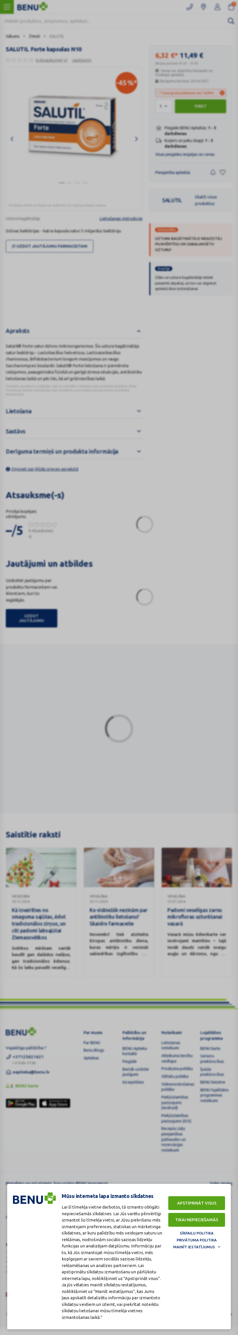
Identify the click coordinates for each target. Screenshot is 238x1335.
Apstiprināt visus (196, 1203)
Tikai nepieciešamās (196, 1220)
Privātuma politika (197, 1240)
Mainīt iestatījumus (194, 1247)
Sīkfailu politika (197, 1233)
